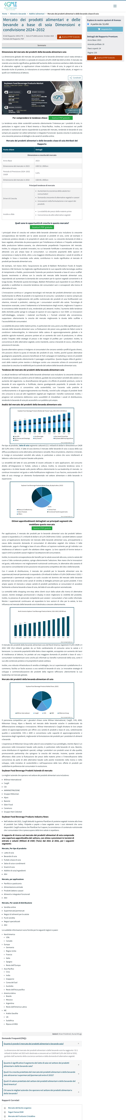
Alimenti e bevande (18, 13)
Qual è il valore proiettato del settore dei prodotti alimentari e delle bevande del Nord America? (42, 1083)
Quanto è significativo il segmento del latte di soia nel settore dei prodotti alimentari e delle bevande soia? (42, 1064)
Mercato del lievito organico (19, 1108)
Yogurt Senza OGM (16, 1112)
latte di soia (24, 445)
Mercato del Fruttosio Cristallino (21, 1116)
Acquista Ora (105, 29)
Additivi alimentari (37, 13)
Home (4, 13)
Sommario (42, 45)
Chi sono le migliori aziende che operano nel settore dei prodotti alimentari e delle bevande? (42, 1092)
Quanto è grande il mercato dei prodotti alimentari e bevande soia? (42, 1043)
